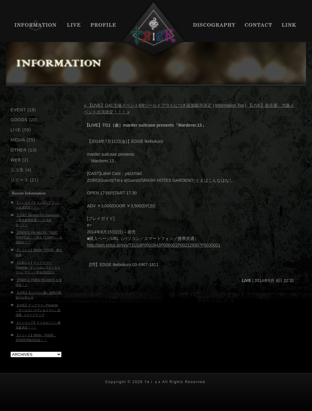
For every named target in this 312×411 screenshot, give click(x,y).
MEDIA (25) (22, 139)
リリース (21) (24, 180)
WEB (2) (19, 160)
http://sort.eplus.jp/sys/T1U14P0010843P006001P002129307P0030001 (153, 245)
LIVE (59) (20, 130)
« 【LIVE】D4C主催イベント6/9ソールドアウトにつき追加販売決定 (148, 105)
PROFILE (103, 25)
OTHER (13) (23, 150)
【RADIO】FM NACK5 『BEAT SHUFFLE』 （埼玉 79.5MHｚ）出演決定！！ (39, 237)
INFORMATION (34, 25)
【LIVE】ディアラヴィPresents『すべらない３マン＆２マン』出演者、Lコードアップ (38, 310)
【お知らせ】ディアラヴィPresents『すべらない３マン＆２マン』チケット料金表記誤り (38, 267)
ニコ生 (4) (21, 169)
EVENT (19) (23, 109)
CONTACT (259, 25)
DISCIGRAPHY (214, 25)
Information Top (229, 105)
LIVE (74, 25)
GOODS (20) (24, 119)
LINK (292, 25)
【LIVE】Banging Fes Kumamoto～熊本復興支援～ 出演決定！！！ (38, 220)
